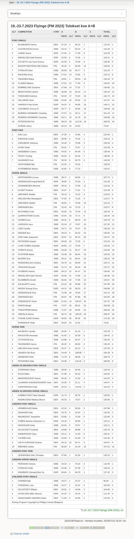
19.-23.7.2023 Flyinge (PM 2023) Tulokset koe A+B (42, 2)
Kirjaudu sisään (21, 533)
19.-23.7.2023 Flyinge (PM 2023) (101, 510)
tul (122, 510)
